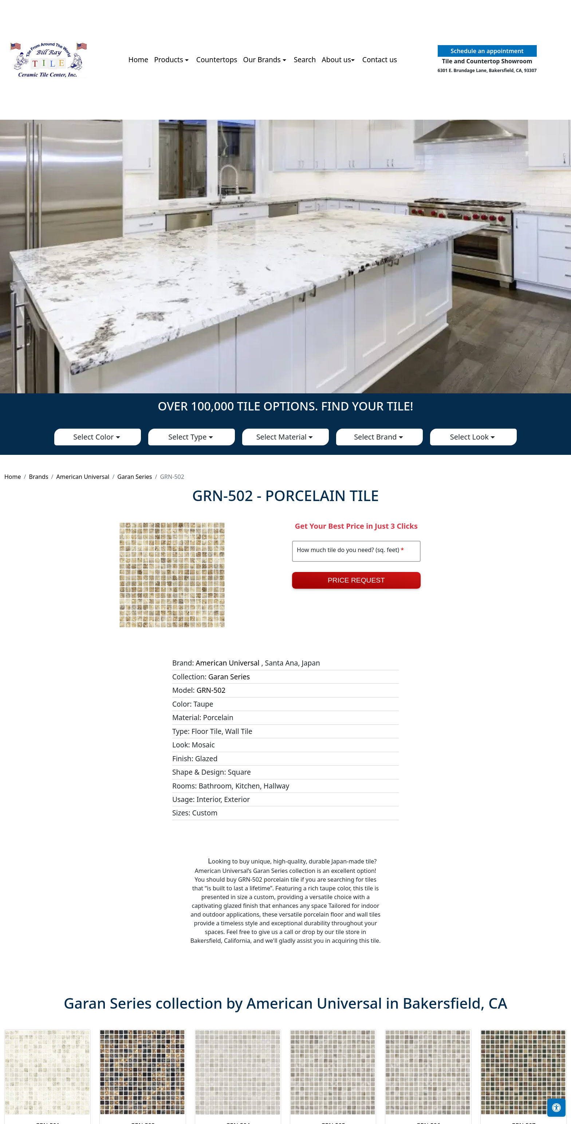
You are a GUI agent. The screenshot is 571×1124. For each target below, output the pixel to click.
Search (305, 59)
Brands (38, 477)
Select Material (282, 437)
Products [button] (169, 59)
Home (139, 59)
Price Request (356, 580)
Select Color (94, 437)
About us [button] (336, 59)
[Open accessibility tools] (556, 1108)
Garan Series (134, 477)
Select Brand (376, 437)
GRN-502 (211, 690)
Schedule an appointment (487, 51)
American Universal (83, 477)
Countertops (216, 59)
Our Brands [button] (262, 59)
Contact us (379, 59)
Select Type (188, 437)
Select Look (470, 437)
